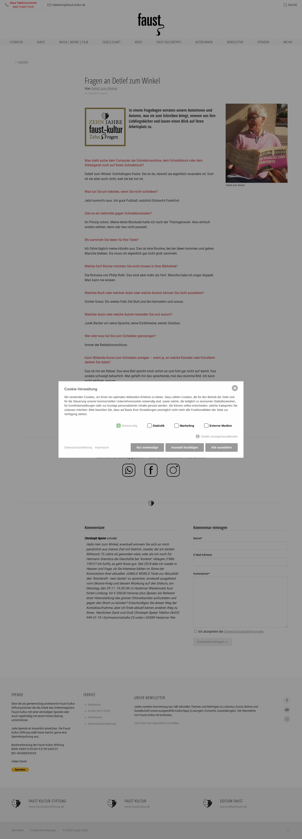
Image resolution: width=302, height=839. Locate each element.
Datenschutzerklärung (78, 447)
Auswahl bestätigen (184, 447)
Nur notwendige (147, 447)
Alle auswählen (221, 447)
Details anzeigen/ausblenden (219, 436)
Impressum (102, 447)
